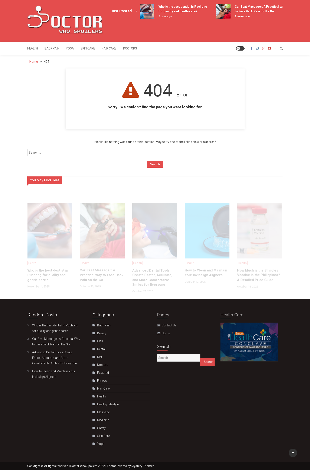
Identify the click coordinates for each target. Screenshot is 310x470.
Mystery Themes (142, 466)
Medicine (102, 420)
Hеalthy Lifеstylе (107, 404)
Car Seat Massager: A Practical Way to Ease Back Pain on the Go (56, 341)
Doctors (130, 48)
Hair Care (109, 48)
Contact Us (166, 325)
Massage (102, 412)
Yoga (70, 48)
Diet (98, 357)
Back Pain (52, 48)
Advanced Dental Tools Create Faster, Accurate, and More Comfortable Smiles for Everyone (54, 358)
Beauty (100, 333)
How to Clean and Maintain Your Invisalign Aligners (53, 374)
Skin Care (88, 48)
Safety (100, 428)
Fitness (101, 380)
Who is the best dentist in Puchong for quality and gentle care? (55, 328)
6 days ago (165, 16)
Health (32, 48)
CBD (99, 341)
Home (163, 333)
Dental (100, 349)
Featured (102, 372)
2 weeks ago (242, 16)
